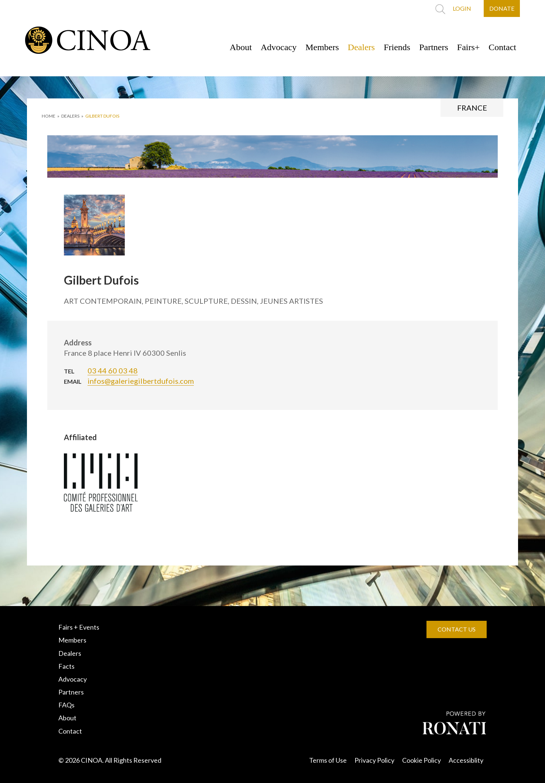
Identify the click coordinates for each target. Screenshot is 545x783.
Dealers (361, 47)
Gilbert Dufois (102, 116)
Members (322, 47)
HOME (48, 116)
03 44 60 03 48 (113, 370)
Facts (66, 666)
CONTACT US (457, 629)
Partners (433, 47)
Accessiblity (466, 760)
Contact (502, 47)
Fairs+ (468, 47)
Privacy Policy (374, 760)
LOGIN (462, 8)
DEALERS (70, 116)
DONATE (501, 8)
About (241, 47)
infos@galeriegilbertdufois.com (141, 380)
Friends (397, 47)
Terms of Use (328, 760)
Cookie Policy (421, 760)
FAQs (66, 705)
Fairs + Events (78, 627)
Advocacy (279, 47)
